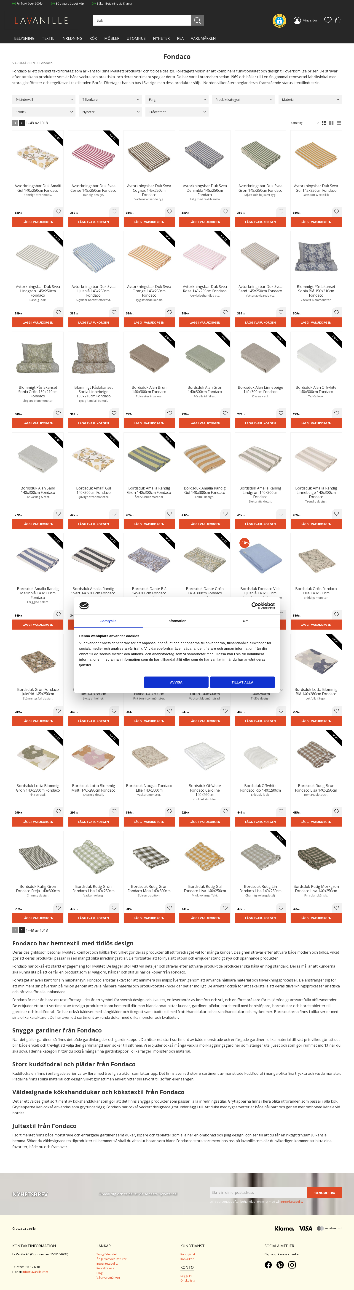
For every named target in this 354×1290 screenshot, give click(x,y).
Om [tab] (245, 621)
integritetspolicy (292, 1202)
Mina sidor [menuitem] (310, 20)
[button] (328, 20)
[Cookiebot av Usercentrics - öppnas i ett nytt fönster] (255, 605)
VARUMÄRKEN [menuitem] (203, 38)
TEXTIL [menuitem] (48, 38)
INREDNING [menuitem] (72, 38)
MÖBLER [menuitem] (111, 38)
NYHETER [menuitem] (161, 38)
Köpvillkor (187, 1259)
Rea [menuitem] (180, 38)
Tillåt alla (242, 682)
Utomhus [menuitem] (136, 38)
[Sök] (197, 20)
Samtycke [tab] (108, 621)
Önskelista (187, 1280)
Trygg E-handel (107, 1254)
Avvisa (176, 682)
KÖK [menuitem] (93, 38)
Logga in (186, 1276)
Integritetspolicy (107, 1263)
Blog (99, 1273)
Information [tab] (177, 621)
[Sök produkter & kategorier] (148, 20)
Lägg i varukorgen (38, 222)
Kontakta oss (105, 1268)
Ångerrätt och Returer (111, 1259)
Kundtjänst (187, 1254)
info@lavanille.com (35, 1272)
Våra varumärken (108, 1277)
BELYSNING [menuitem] (24, 38)
